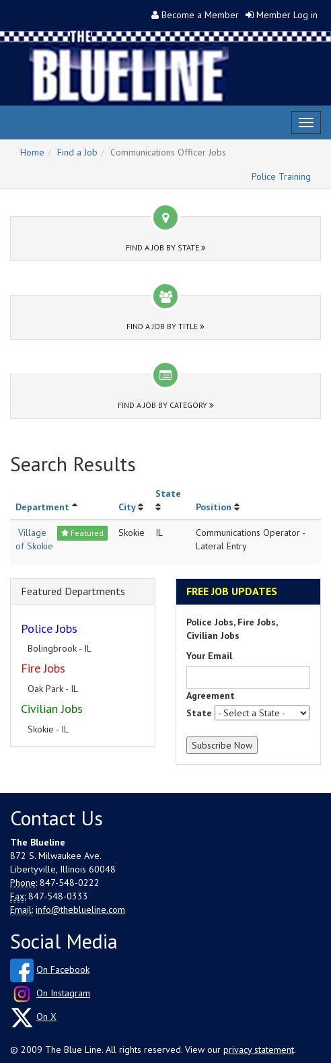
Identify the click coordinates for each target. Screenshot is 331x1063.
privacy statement (258, 1049)
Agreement (210, 695)
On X (46, 1016)
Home (32, 152)
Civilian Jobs (52, 708)
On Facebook (62, 969)
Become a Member (200, 15)
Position (213, 507)
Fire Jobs (43, 668)
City (126, 507)
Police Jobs (49, 628)
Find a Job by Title (165, 326)
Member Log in (287, 15)
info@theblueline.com (80, 909)
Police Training (281, 176)
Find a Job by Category (166, 405)
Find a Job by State (166, 247)
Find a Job (77, 152)
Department (42, 507)
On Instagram (63, 993)
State (168, 493)
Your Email (209, 656)
